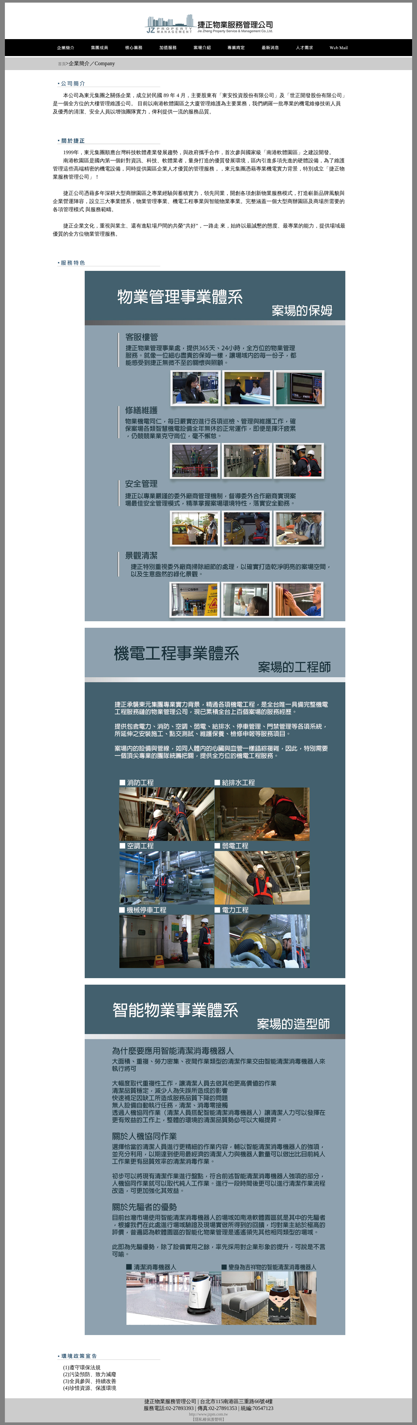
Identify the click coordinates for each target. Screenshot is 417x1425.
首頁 (62, 64)
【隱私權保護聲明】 (208, 1419)
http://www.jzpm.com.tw (208, 1414)
